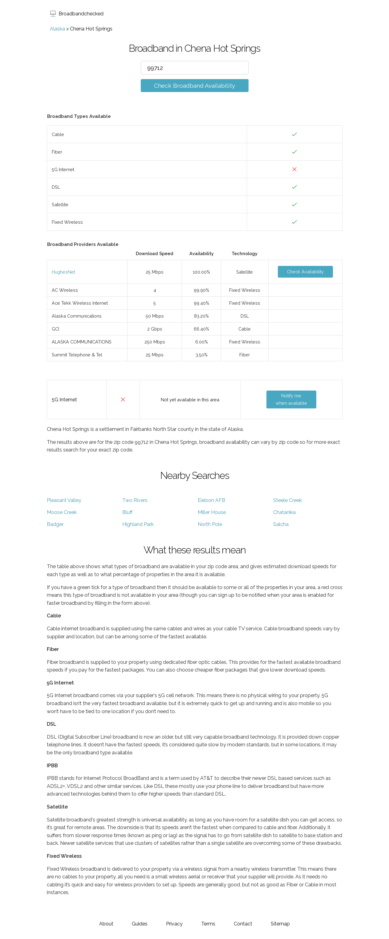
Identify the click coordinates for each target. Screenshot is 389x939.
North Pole (210, 524)
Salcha (281, 524)
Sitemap (280, 924)
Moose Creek (62, 512)
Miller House (212, 512)
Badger (55, 524)
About (106, 924)
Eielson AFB (211, 500)
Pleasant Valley (64, 500)
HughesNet (63, 272)
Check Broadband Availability (194, 85)
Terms (208, 924)
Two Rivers (135, 500)
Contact (243, 924)
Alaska (57, 29)
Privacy (174, 924)
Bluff (127, 512)
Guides (140, 924)
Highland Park (138, 524)
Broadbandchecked (76, 14)
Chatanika (284, 512)
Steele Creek (287, 500)
